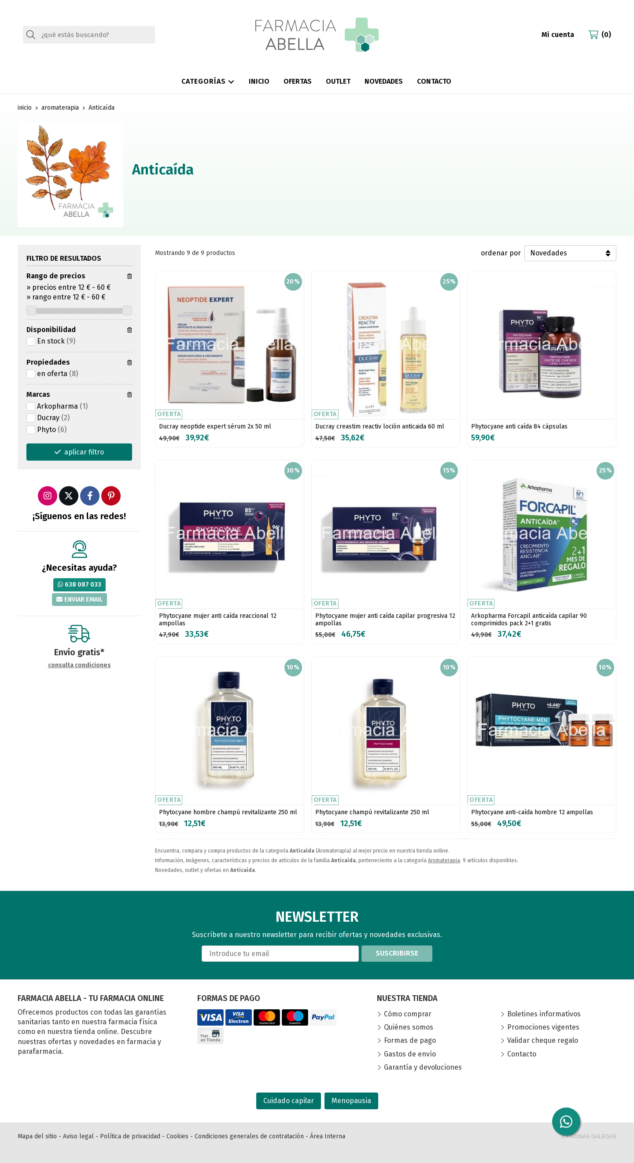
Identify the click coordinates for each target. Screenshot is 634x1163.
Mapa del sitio (37, 1136)
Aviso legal (78, 1136)
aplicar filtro (84, 452)
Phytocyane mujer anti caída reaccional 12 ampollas (217, 619)
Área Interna (327, 1136)
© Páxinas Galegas (588, 1136)
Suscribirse (397, 953)
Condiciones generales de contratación (249, 1136)
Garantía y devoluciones (423, 1067)
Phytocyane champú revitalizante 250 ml (372, 812)
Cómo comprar (407, 1014)
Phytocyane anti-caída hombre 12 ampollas (532, 812)
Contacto (521, 1054)
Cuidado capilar (288, 1101)
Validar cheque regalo (542, 1040)
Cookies (177, 1136)
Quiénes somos (408, 1027)
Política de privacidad (130, 1136)
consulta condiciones (79, 665)
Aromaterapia (444, 860)
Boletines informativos (544, 1014)
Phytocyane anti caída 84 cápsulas (519, 426)
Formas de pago (410, 1040)
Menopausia (351, 1101)
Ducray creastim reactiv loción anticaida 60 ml (379, 426)
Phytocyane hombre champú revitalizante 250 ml (228, 812)
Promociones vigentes (543, 1027)
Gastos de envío (410, 1054)
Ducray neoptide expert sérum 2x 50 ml (215, 426)
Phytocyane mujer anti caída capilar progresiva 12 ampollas (385, 619)
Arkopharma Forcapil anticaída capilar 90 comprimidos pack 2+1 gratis (529, 619)
